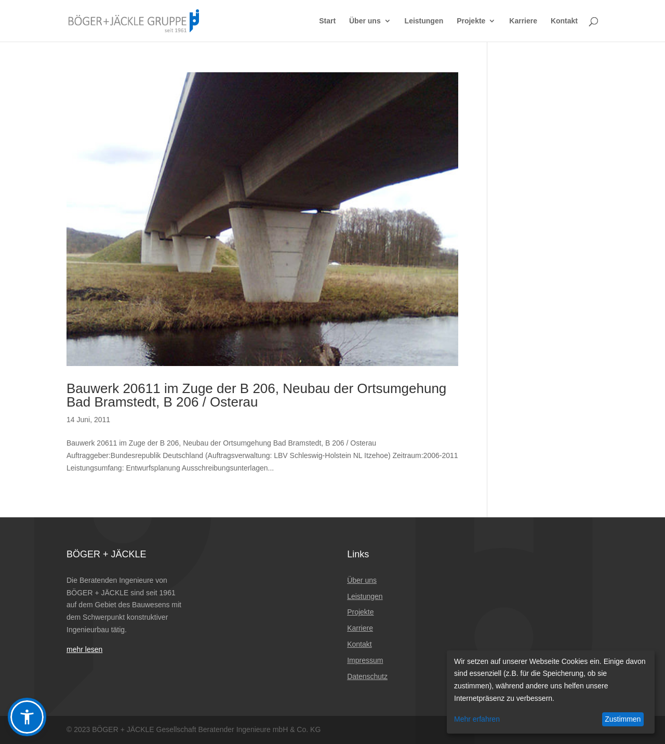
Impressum (365, 660)
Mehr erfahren (477, 719)
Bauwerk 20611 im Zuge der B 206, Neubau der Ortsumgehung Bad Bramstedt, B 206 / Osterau (256, 395)
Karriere (523, 21)
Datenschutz (367, 676)
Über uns (365, 21)
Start (327, 21)
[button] (27, 717)
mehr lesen (84, 649)
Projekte (471, 21)
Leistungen (424, 21)
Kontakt (564, 21)
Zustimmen (623, 719)
